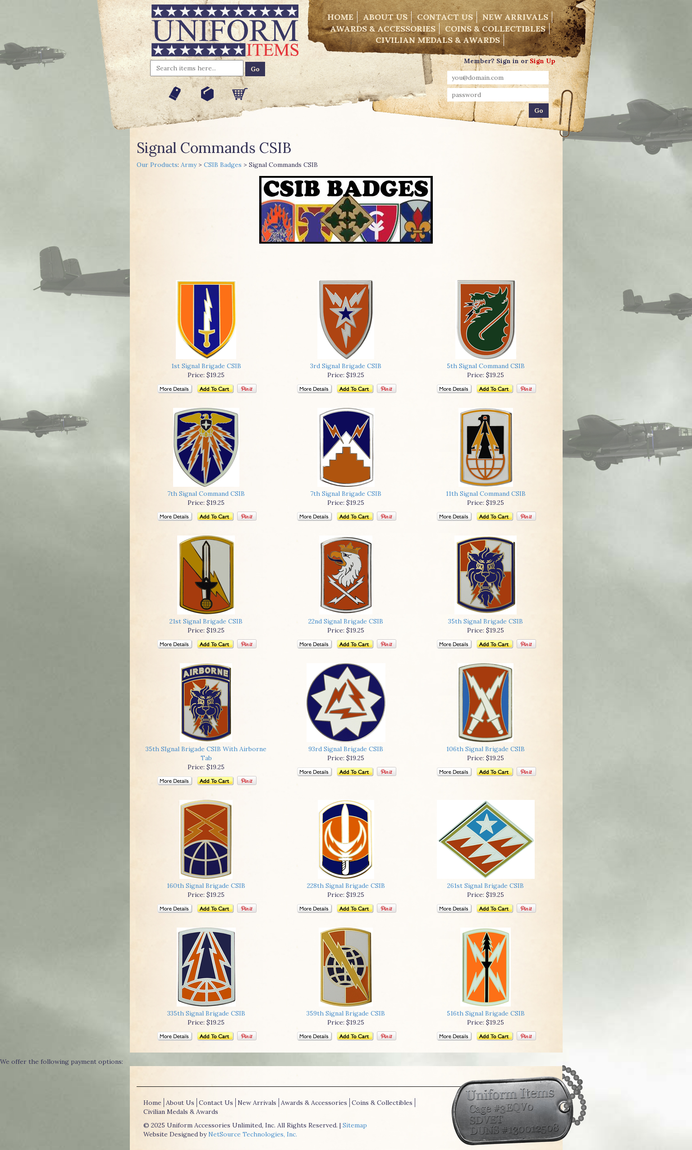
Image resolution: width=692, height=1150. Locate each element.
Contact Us (445, 17)
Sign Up (542, 61)
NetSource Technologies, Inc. (252, 1134)
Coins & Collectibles (495, 28)
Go (255, 69)
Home (340, 17)
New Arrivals (515, 17)
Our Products (157, 165)
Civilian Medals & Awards (438, 40)
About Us (385, 17)
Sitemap (355, 1125)
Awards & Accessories (382, 28)
